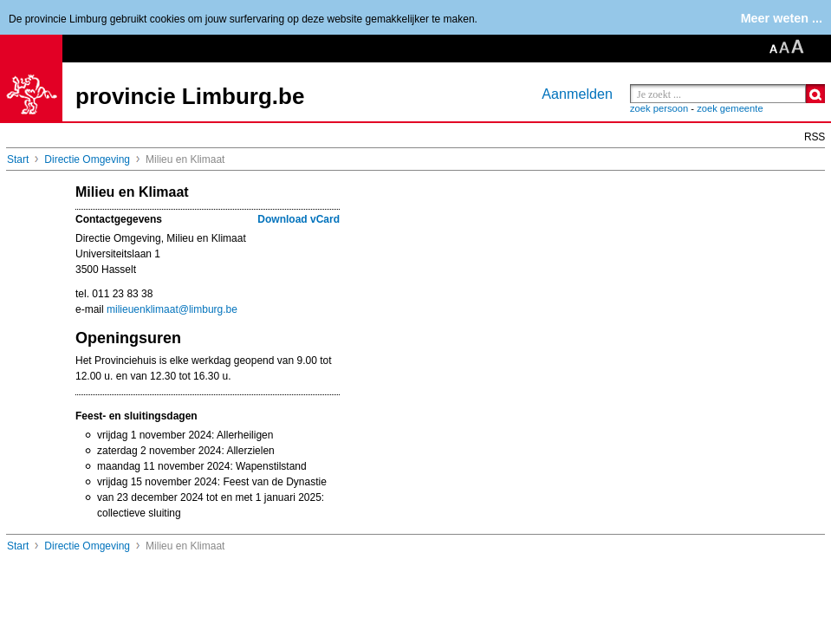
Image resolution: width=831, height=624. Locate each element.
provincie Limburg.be (189, 96)
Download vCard (298, 219)
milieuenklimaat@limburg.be (172, 309)
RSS (814, 137)
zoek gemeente (730, 108)
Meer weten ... (781, 18)
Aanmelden (577, 93)
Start (18, 159)
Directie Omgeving (87, 159)
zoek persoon (659, 108)
